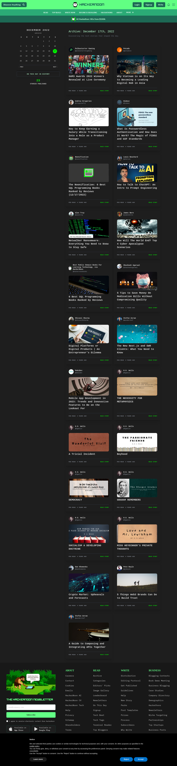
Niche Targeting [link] (158, 715)
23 (49, 56)
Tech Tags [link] (98, 720)
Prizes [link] (124, 715)
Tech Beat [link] (98, 715)
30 (49, 61)
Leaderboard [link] (100, 695)
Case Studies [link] (156, 690)
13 (32, 51)
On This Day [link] (100, 705)
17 (55, 51)
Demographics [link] (156, 700)
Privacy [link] (69, 715)
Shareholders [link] (72, 725)
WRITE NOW (70, 12)
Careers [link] (69, 675)
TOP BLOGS (56, 12)
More (130, 12)
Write (160, 4)
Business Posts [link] (157, 730)
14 (38, 51)
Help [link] (67, 710)
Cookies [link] (69, 685)
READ (45, 12)
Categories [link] (99, 680)
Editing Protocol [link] (131, 680)
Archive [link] (97, 675)
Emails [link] (69, 690)
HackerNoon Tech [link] (74, 705)
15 (43, 51)
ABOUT (119, 12)
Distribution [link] (128, 675)
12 (26, 51)
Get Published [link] (129, 685)
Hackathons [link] (155, 705)
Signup (149, 4)
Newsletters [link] (100, 700)
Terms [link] (68, 730)
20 (32, 56)
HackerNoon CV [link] (73, 700)
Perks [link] (124, 705)
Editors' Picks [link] (101, 685)
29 (43, 61)
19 (26, 56)
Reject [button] (126, 759)
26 (26, 61)
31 (55, 61)
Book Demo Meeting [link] (159, 680)
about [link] (69, 670)
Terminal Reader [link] (102, 725)
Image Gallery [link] (101, 690)
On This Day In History (38, 74)
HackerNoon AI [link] (73, 695)
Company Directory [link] (159, 695)
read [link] (96, 670)
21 (38, 56)
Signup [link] (97, 710)
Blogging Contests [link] (159, 675)
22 (43, 56)
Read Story (104, 91)
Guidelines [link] (127, 690)
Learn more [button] (38, 759)
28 (38, 61)
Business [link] (155, 670)
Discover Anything (14, 4)
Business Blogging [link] (159, 685)
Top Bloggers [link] (100, 730)
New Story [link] (126, 700)
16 (49, 51)
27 (32, 61)
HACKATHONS (107, 12)
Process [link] (125, 720)
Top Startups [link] (156, 725)
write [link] (125, 670)
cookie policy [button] (34, 746)
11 (21, 51)
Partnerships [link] (156, 720)
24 (55, 56)
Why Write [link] (126, 730)
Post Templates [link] (129, 710)
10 (55, 46)
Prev (21, 67)
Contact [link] (69, 680)
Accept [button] (141, 759)
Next (55, 67)
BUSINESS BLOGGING (88, 12)
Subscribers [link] (127, 725)
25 (21, 61)
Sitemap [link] (69, 720)
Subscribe (31, 715)
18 (21, 56)
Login (137, 4)
